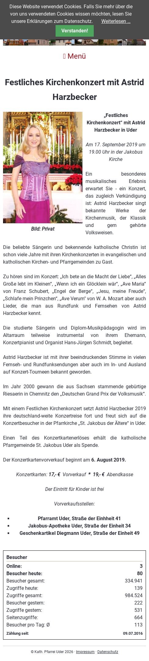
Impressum (85, 652)
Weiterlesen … (116, 21)
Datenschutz (107, 652)
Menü (74, 56)
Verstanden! (74, 31)
